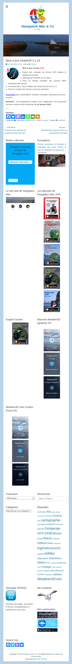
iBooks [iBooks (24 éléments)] (57, 533)
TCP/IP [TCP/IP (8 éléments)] (40, 574)
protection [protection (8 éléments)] (61, 563)
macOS (45, 120)
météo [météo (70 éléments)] (49, 553)
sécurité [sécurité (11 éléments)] (54, 570)
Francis (33, 64)
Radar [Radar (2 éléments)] (39, 567)
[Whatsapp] (28, 116)
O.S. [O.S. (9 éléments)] (48, 562)
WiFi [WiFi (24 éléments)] (59, 579)
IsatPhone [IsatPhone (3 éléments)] (57, 543)
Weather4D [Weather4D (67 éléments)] (46, 579)
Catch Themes (41, 659)
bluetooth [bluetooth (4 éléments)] (49, 516)
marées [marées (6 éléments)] (40, 554)
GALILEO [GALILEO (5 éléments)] (59, 524)
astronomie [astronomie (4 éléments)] (55, 512)
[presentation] (27, 171)
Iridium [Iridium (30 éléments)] (42, 543)
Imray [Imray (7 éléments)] (39, 538)
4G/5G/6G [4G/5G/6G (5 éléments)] (41, 512)
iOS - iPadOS (37, 120)
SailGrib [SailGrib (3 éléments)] (58, 567)
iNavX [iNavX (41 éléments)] (47, 538)
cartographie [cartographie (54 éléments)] (50, 520)
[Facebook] (8, 116)
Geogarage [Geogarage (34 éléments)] (52, 528)
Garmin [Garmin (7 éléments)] (40, 529)
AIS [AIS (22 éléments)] (48, 511)
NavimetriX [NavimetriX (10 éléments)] (43, 558)
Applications (21, 120)
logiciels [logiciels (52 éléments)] (43, 548)
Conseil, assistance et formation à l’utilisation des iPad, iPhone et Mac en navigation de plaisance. (51, 147)
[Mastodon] (18, 116)
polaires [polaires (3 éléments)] (53, 563)
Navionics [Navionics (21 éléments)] (55, 558)
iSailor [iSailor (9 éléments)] (50, 543)
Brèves (28, 120)
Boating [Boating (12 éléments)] (57, 515)
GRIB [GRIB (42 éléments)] (48, 533)
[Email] (33, 116)
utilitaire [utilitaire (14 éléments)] (57, 574)
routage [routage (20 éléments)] (46, 566)
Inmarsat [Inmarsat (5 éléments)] (56, 539)
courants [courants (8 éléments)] (41, 524)
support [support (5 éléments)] (47, 571)
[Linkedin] (23, 116)
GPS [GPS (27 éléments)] (40, 533)
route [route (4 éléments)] (53, 567)
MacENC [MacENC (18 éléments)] (55, 548)
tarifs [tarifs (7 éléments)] (61, 570)
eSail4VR (61, 120)
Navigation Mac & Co (37, 26)
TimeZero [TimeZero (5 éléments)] (49, 575)
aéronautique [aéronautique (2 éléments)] (41, 516)
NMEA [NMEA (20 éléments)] (41, 562)
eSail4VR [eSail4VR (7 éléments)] (50, 524)
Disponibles (11, 95)
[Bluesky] (13, 116)
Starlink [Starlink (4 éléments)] (40, 571)
